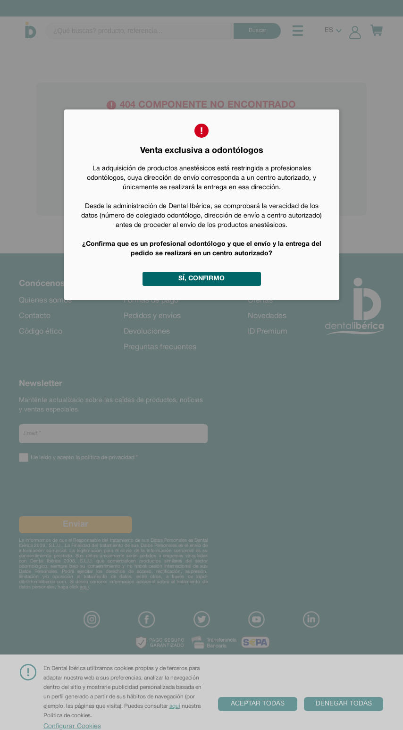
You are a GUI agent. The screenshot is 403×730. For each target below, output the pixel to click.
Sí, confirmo (201, 279)
